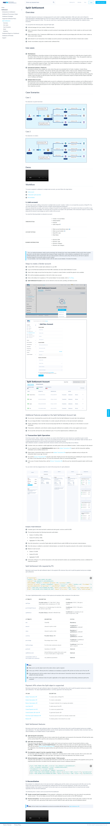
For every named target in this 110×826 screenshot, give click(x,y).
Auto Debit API (29, 706)
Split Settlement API (74, 806)
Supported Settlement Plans (9, 18)
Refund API (28, 719)
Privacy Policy (17, 825)
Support (4, 38)
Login (91, 2)
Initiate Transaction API (65, 448)
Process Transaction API (40, 457)
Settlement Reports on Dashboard (10, 33)
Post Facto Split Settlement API (33, 715)
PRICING (79, 2)
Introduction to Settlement (8, 12)
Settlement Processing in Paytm (10, 14)
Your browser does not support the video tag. (37, 175)
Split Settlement (6, 21)
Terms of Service (7, 825)
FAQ (85, 2)
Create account (101, 2)
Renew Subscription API (31, 703)
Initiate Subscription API (31, 700)
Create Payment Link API (32, 709)
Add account (31, 192)
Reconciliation (31, 197)
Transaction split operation (34, 195)
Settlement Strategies (7, 16)
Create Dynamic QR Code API (33, 712)
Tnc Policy (71, 278)
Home (3, 7)
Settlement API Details (7, 35)
